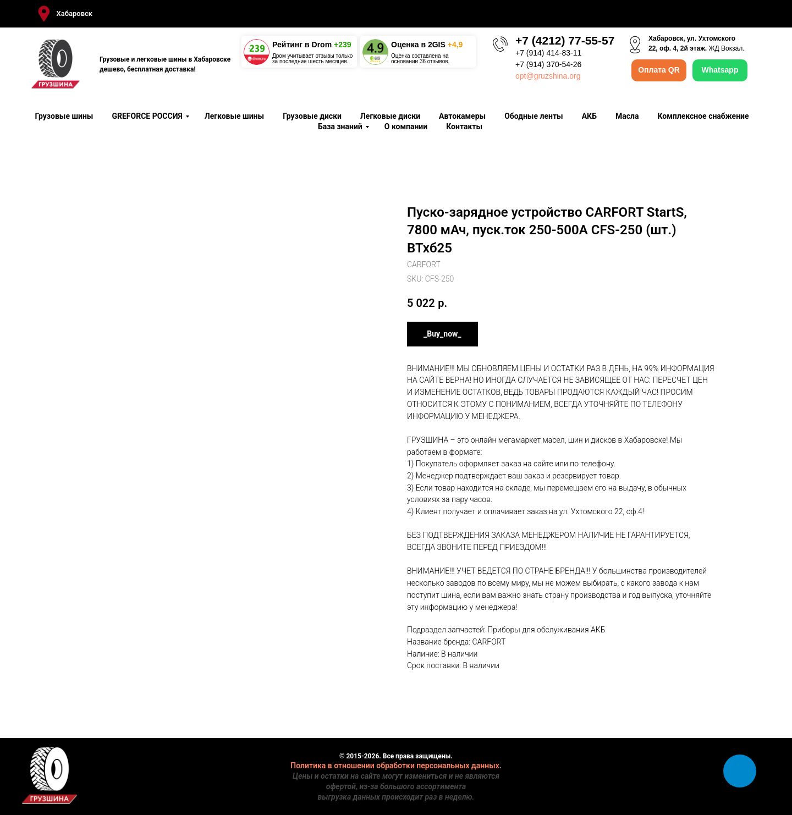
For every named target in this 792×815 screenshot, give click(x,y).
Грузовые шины (64, 116)
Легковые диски (390, 116)
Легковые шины (234, 116)
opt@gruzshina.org (548, 75)
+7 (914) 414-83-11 (548, 52)
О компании (405, 126)
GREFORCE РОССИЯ (147, 116)
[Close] (774, 14)
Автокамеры (462, 116)
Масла (627, 116)
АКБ (589, 116)
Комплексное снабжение (703, 116)
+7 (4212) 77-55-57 (564, 40)
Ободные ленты (533, 116)
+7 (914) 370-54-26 (548, 64)
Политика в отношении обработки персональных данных (394, 765)
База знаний (340, 126)
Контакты (464, 126)
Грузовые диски (312, 116)
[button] (64, 14)
